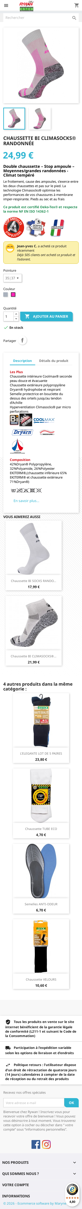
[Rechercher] (41, 17)
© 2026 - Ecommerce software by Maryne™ (36, 1203)
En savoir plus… (26, 500)
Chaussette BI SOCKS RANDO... (33, 581)
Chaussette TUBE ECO (41, 829)
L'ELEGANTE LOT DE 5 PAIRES (41, 753)
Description (22, 360)
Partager (22, 340)
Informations (16, 1196)
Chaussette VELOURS (41, 979)
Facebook (35, 1144)
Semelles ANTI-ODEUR (41, 904)
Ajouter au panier (46, 316)
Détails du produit (53, 360)
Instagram (46, 1144)
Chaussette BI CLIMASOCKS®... (33, 656)
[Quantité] (8, 316)
